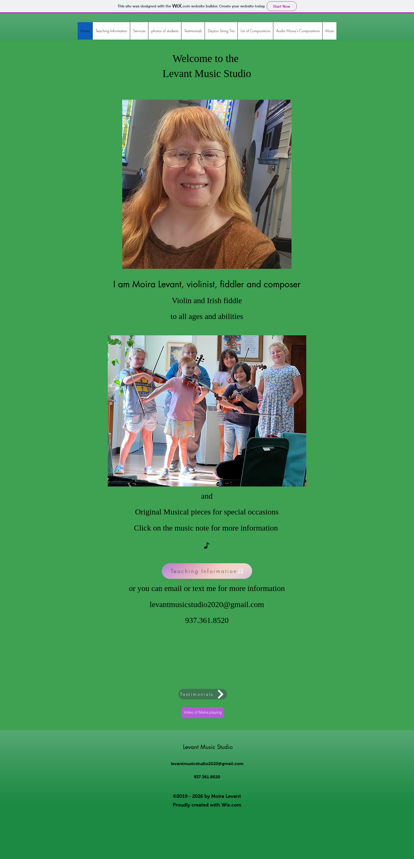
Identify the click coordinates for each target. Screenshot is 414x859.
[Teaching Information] (207, 571)
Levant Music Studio (208, 747)
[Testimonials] (202, 694)
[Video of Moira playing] (202, 712)
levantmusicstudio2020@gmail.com (207, 604)
